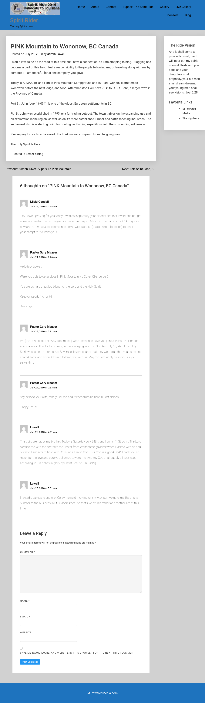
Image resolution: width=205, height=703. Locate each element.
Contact (111, 7)
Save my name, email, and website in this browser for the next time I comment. (78, 652)
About (95, 7)
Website (25, 632)
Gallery (164, 7)
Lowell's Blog (34, 154)
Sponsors (172, 15)
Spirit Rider (24, 20)
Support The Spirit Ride (138, 7)
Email (25, 616)
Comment (27, 552)
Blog (188, 15)
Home (81, 7)
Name (25, 600)
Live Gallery (183, 7)
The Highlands (191, 118)
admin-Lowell (56, 54)
